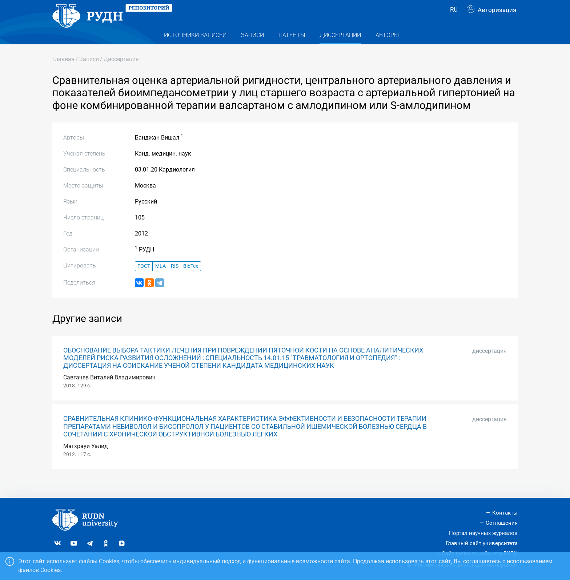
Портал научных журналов (483, 533)
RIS (174, 280)
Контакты (505, 512)
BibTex (190, 280)
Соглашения (502, 523)
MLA (160, 280)
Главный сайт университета (482, 543)
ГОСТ (143, 280)
